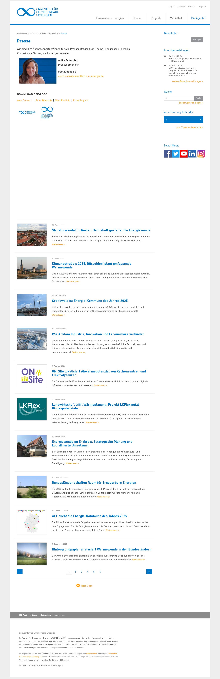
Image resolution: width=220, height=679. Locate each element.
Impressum (59, 615)
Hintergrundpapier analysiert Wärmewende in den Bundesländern (101, 549)
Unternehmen (91, 653)
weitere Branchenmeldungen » (187, 81)
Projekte (156, 18)
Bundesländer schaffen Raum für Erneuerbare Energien (94, 483)
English (202, 6)
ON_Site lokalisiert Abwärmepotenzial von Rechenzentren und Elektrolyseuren (99, 373)
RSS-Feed (23, 615)
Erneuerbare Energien (110, 18)
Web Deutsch (24, 100)
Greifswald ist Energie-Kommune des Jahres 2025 (90, 301)
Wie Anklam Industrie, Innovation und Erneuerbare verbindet (98, 334)
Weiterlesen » (58, 244)
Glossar (191, 6)
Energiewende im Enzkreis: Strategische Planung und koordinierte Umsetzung (92, 443)
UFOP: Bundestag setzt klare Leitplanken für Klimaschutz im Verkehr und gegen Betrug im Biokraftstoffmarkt (183, 71)
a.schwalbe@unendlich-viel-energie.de (81, 76)
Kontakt (181, 6)
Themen (137, 18)
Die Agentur (198, 18)
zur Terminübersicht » (189, 127)
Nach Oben (86, 585)
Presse (64, 33)
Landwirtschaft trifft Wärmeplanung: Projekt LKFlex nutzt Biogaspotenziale (95, 406)
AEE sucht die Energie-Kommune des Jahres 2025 (89, 516)
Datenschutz (46, 615)
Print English (80, 100)
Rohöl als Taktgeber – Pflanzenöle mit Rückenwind (185, 59)
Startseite (42, 33)
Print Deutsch (44, 100)
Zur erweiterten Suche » (191, 103)
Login (171, 6)
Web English (62, 100)
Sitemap (33, 615)
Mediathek (176, 18)
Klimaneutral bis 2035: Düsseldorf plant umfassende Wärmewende (91, 265)
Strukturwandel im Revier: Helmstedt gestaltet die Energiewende (101, 230)
